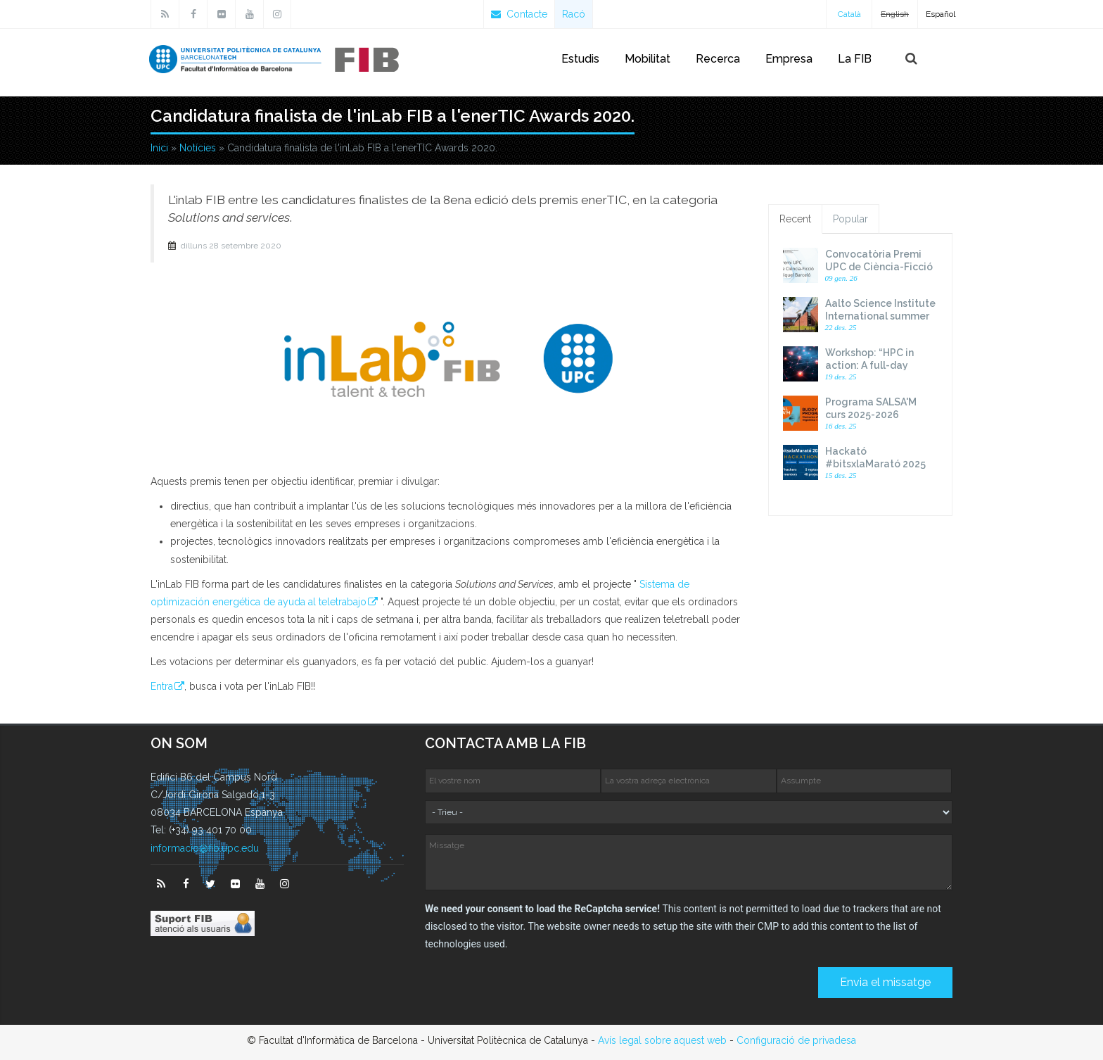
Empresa (788, 58)
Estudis (580, 58)
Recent (795, 219)
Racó (573, 14)
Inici (159, 147)
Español (940, 14)
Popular (850, 219)
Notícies (197, 147)
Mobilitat (647, 58)
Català (849, 14)
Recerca (718, 58)
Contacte (519, 14)
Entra (162, 686)
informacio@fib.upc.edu (205, 848)
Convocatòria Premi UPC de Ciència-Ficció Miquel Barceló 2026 (879, 266)
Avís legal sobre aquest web (662, 1040)
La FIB (855, 58)
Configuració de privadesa (796, 1040)
